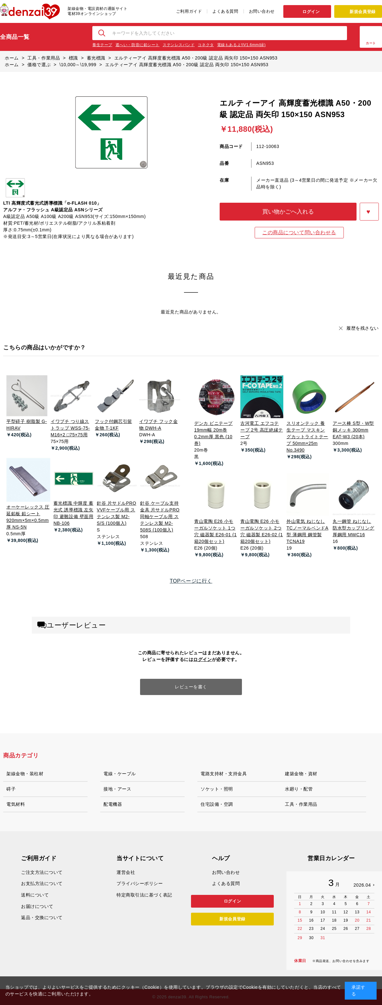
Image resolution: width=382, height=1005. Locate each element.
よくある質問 (225, 11)
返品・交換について (42, 917)
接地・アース (117, 788)
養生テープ (102, 45)
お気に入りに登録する (369, 212)
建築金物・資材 (301, 773)
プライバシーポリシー (140, 883)
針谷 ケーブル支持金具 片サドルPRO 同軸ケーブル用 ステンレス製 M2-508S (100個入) (160, 516)
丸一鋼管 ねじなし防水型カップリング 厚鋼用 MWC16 (353, 528)
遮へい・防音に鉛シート (137, 45)
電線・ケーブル (119, 773)
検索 (102, 33)
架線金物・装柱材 (24, 773)
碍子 (11, 788)
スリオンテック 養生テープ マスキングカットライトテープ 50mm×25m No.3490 (307, 437)
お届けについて (37, 906)
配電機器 (112, 804)
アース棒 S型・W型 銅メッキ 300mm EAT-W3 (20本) (353, 430)
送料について (35, 894)
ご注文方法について (42, 872)
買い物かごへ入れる (288, 211)
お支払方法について (42, 883)
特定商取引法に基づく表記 (144, 894)
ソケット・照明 (217, 788)
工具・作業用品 (301, 804)
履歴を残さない (362, 328)
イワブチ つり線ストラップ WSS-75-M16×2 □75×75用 (70, 428)
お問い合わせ (262, 11)
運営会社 (126, 872)
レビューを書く (191, 686)
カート (371, 43)
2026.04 (362, 885)
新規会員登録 (362, 11)
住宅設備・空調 (217, 804)
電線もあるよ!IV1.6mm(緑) (241, 45)
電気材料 (15, 804)
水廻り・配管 (299, 788)
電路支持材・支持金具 (224, 773)
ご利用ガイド (189, 11)
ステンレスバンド (179, 45)
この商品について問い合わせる (299, 232)
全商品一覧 (15, 37)
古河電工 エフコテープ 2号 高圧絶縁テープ (261, 430)
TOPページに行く (191, 581)
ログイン (311, 11)
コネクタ (206, 45)
